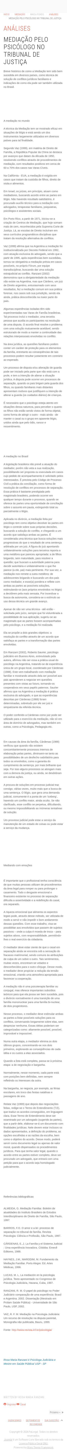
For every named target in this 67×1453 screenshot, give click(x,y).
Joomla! (8, 1439)
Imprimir (10, 1404)
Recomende (36, 1424)
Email (21, 1404)
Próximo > (55, 1412)
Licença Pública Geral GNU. (33, 1443)
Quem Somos (14, 1420)
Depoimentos (33, 1420)
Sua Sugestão (52, 1420)
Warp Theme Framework (40, 1447)
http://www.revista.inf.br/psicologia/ (32, 1329)
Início (6, 14)
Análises (53, 14)
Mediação (20, 14)
